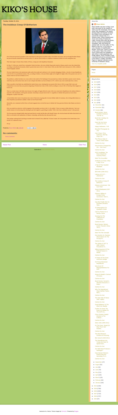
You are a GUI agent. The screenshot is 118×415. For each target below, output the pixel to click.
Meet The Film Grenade (102, 232)
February (98, 380)
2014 (95, 95)
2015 (95, 92)
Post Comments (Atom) (48, 149)
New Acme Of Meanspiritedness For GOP (102, 267)
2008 (95, 391)
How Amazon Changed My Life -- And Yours (103, 146)
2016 (95, 90)
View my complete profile (99, 64)
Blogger (76, 411)
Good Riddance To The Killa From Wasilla (102, 305)
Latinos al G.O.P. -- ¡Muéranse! (100, 175)
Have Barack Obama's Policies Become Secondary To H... (101, 354)
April (96, 375)
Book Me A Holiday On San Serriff (101, 118)
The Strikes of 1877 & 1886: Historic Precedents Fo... (101, 245)
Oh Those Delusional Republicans (101, 262)
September (98, 362)
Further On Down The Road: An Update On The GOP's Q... (102, 310)
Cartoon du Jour (100, 143)
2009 (95, 388)
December (98, 105)
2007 (95, 393)
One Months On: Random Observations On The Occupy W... (102, 236)
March (97, 377)
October (97, 110)
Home (45, 145)
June (97, 369)
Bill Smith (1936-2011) (101, 171)
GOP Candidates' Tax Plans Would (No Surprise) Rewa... (101, 154)
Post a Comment (10, 136)
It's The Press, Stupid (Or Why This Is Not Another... (102, 327)
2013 (95, 97)
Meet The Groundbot (101, 158)
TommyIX (64, 411)
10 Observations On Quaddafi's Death (101, 208)
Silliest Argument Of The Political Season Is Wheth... (102, 251)
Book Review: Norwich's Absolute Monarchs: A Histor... (102, 282)
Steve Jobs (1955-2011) (102, 323)
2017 (95, 87)
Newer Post (7, 145)
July (96, 367)
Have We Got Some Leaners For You (101, 123)
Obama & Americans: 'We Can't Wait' (102, 186)
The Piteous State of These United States (101, 139)
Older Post (82, 145)
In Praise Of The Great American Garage (101, 258)
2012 (95, 100)
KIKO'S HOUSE (29, 10)
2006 (95, 396)
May (96, 372)
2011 (95, 102)
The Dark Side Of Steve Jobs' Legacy (102, 298)
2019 (95, 82)
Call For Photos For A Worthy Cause (101, 212)
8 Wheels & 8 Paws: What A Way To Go (102, 161)
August (97, 364)
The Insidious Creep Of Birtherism (102, 181)
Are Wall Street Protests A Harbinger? (102, 349)
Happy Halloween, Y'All (102, 126)
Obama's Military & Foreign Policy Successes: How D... (102, 195)
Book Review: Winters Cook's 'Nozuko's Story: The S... (102, 226)
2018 (95, 84)
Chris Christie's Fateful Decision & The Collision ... (101, 316)
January (97, 382)
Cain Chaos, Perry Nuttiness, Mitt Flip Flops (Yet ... (101, 134)
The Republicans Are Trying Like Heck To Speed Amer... (101, 342)
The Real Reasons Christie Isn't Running (102, 334)
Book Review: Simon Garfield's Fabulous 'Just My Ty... (101, 114)
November (98, 107)
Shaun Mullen (100, 24)
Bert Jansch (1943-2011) (102, 338)
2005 (95, 399)
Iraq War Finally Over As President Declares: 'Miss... (102, 203)
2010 (95, 386)
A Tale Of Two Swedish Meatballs (102, 165)
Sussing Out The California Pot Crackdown (100, 217)
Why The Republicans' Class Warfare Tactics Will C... (102, 291)
